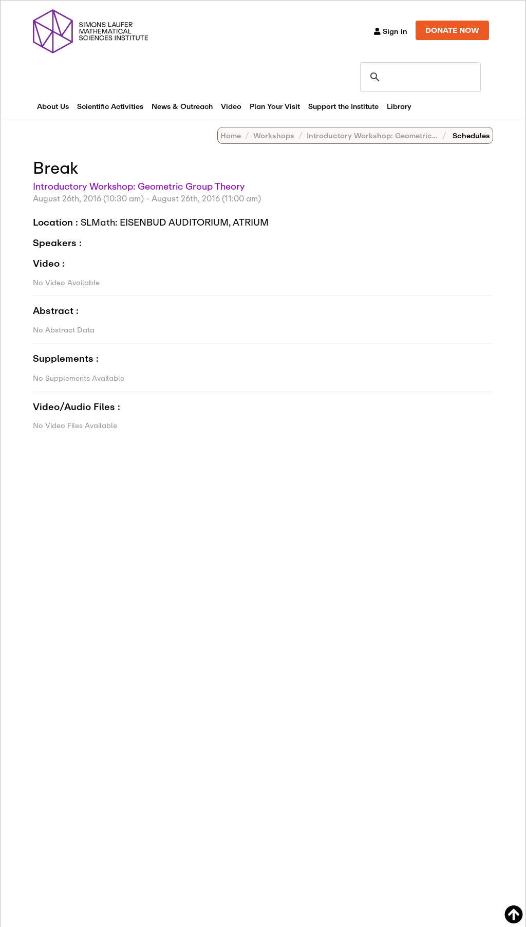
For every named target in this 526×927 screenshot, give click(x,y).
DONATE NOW (452, 30)
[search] (418, 77)
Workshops (273, 135)
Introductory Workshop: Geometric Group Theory (395, 135)
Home (230, 135)
